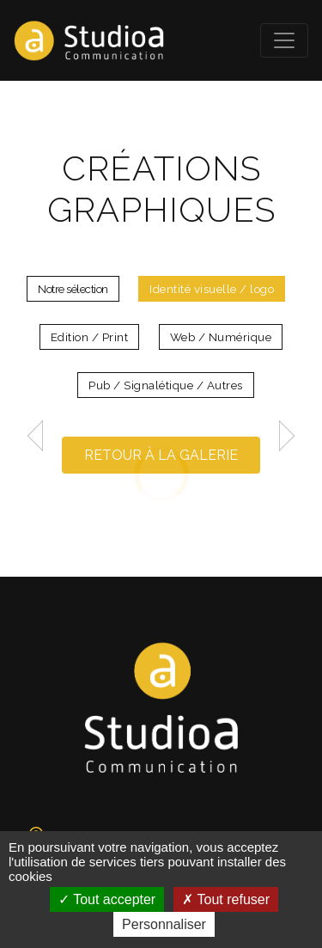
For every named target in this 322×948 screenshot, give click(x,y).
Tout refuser (226, 899)
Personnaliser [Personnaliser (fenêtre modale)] (164, 924)
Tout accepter (106, 899)
